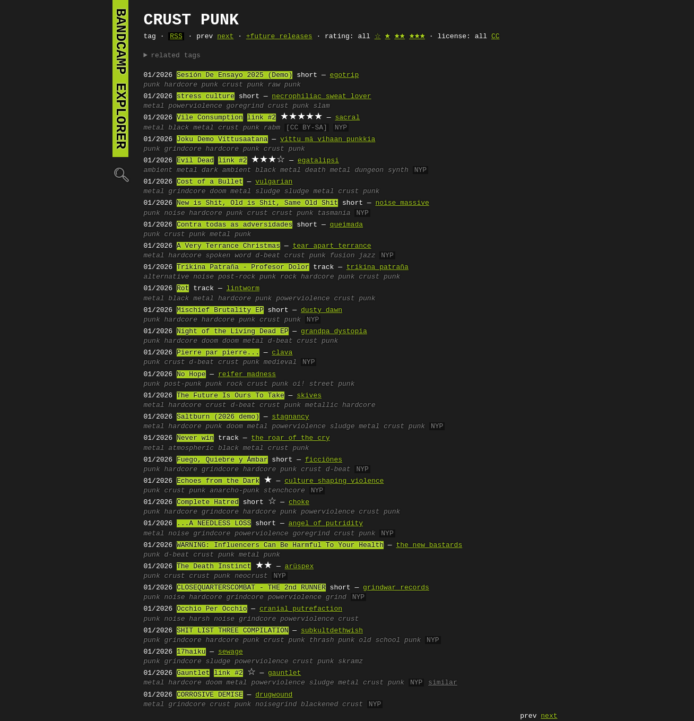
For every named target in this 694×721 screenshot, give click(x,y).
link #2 (261, 118)
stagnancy (290, 417)
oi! (298, 384)
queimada (346, 225)
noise (174, 213)
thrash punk (332, 640)
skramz (350, 661)
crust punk (243, 85)
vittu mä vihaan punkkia (327, 139)
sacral (347, 118)
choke (299, 502)
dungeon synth (381, 170)
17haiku (191, 652)
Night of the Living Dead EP (233, 331)
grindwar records (396, 588)
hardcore (184, 255)
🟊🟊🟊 (417, 36)
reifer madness (247, 374)
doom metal (230, 191)
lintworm (243, 288)
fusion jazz (353, 255)
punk (152, 85)
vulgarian (273, 182)
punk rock (278, 277)
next (225, 36)
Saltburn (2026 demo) (218, 417)
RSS (176, 36)
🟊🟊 (399, 36)
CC (495, 36)
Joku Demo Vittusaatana (222, 139)
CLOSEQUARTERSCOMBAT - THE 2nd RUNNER (251, 588)
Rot (183, 288)
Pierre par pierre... (218, 353)
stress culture (206, 96)
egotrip (344, 75)
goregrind (245, 106)
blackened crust (332, 704)
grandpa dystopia (334, 331)
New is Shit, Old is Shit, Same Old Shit (257, 203)
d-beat (267, 255)
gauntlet (284, 673)
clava (282, 353)
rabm (272, 128)
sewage (230, 652)
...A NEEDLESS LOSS (214, 523)
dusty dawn (321, 310)
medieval (280, 362)
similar (442, 683)
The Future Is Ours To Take (230, 396)
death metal (328, 170)
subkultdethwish (332, 631)
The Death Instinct (214, 566)
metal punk (230, 234)
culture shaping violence (334, 481)
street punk (332, 384)
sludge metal (309, 191)
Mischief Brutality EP (220, 310)
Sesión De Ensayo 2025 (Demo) (234, 75)
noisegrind (276, 704)
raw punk (284, 85)
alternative (166, 277)
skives (309, 396)
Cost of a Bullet (210, 182)
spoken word (228, 255)
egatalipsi (318, 161)
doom (210, 341)
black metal (191, 128)
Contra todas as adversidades (234, 225)
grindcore (183, 149)
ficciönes (323, 460)
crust (257, 213)
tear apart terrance (331, 246)
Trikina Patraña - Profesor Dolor (243, 267)
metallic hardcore (340, 405)
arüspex (299, 566)
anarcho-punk (234, 491)
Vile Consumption (210, 118)
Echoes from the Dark (218, 481)
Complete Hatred (208, 502)
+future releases (279, 36)
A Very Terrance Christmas (228, 246)
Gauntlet (193, 673)
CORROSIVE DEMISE (210, 695)
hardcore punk (191, 85)
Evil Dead (195, 161)
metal (154, 106)
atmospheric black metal (215, 448)
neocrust (251, 576)
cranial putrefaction (300, 609)
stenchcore (284, 491)
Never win (195, 438)
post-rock (236, 277)
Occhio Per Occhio (212, 609)
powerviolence (195, 106)
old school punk (390, 640)
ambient (158, 170)
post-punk (183, 384)
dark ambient (226, 170)
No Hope (191, 374)
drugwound (273, 695)
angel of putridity (326, 523)
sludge (267, 191)
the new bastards (429, 545)
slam (321, 106)
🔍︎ (120, 174)
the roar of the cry (290, 438)
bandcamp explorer (120, 78)
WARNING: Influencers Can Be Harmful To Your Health (280, 545)
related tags (176, 55)
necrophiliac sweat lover (321, 96)
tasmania (333, 213)
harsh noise (212, 619)
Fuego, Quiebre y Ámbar (222, 460)
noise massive (402, 203)
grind (336, 597)
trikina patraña (377, 267)
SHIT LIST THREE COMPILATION (233, 631)
